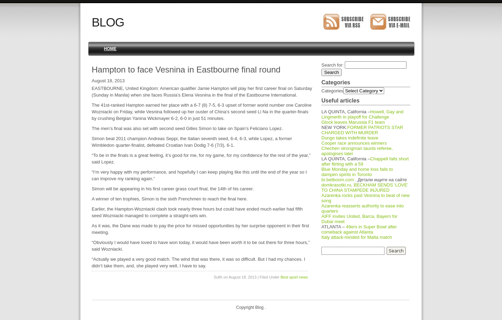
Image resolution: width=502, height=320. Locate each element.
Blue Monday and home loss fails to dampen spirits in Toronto (357, 172)
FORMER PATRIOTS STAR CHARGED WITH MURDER (362, 130)
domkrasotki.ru (336, 185)
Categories (332, 90)
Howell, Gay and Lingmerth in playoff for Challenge (362, 114)
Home (110, 48)
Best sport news (294, 277)
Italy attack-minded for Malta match (356, 237)
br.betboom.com (337, 179)
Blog (108, 22)
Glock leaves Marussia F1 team (353, 122)
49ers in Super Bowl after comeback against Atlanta (359, 229)
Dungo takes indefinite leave (349, 137)
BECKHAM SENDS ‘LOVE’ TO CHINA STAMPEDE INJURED (364, 187)
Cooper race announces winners (354, 143)
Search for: (332, 65)
